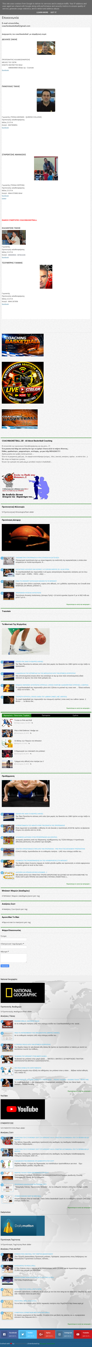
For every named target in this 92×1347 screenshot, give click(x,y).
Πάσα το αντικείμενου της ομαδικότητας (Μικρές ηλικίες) (37, 1033)
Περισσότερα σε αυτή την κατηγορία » (78, 604)
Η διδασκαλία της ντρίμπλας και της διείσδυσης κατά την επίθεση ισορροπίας (46, 673)
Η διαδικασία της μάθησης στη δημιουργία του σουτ (34, 1161)
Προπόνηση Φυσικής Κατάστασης (28, 593)
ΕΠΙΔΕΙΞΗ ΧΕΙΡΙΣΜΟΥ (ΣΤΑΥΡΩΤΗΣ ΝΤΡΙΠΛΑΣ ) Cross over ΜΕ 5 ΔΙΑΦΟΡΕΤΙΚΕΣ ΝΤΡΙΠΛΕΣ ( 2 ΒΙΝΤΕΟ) (52, 685)
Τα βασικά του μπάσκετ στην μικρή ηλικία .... (31, 1056)
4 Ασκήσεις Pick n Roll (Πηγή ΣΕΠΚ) (28, 1289)
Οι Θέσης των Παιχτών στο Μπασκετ (28, 741)
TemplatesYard (21, 1343)
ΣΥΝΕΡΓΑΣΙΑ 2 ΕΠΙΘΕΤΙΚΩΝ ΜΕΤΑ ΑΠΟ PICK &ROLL (32, 1312)
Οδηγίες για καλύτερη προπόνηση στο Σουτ (31, 1173)
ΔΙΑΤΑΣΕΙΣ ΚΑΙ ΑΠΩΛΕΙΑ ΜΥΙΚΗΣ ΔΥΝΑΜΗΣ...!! (31, 872)
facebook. (5, 70)
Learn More (42, 12)
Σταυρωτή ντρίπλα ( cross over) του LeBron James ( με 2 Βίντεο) (41, 697)
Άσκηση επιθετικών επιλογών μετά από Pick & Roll (34, 1277)
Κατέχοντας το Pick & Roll (25, 1266)
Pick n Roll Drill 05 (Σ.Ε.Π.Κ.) (25, 1301)
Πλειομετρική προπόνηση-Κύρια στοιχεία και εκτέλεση (37, 558)
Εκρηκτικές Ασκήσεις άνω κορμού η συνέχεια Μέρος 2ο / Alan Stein (42, 569)
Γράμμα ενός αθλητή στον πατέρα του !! (29, 761)
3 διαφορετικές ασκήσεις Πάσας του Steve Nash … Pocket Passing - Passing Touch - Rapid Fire (51, 1080)
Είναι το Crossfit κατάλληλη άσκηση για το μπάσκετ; (36, 581)
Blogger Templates (47, 1343)
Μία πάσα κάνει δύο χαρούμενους (27, 1068)
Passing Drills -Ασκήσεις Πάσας (26, 1021)
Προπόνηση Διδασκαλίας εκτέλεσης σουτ (30, 1184)
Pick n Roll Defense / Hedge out (26, 730)
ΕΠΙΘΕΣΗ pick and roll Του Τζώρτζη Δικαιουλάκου (33, 1254)
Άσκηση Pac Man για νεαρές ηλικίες (29, 661)
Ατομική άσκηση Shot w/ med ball (27, 1196)
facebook (5, 128)
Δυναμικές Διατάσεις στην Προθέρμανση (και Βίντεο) (36, 837)
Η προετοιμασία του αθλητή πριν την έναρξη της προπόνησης (40, 825)
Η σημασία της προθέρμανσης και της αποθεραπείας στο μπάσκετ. (42, 860)
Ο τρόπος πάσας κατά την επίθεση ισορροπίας (32, 1044)
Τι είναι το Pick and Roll (23, 720)
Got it (54, 12)
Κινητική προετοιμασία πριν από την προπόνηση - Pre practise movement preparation (50, 849)
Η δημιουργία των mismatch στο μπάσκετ (29, 751)
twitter (4, 199)
